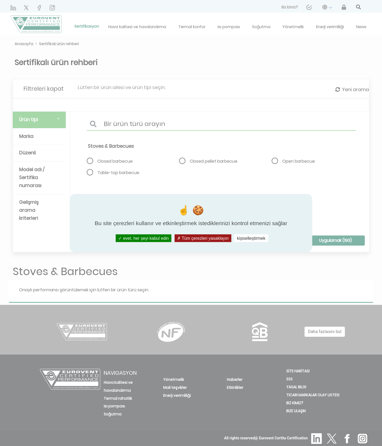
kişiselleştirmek (251, 238)
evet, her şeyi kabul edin (143, 238)
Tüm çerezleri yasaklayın (203, 238)
